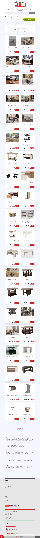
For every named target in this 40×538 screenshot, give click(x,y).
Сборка (21, 9)
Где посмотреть (31, 9)
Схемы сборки (8, 500)
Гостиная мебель (8, 514)
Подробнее (17, 536)
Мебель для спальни (9, 518)
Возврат (25, 9)
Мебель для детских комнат (11, 516)
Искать (32, 13)
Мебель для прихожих (9, 517)
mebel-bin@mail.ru (11, 526)
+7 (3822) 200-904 (11, 528)
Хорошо (21, 536)
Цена (20, 31)
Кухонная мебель (8, 513)
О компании (7, 9)
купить (17, 51)
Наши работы (8, 489)
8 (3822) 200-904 (12, 16)
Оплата (17, 9)
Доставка (12, 9)
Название (24, 31)
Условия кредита (8, 499)
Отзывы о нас (8, 487)
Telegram (15, 18)
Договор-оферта (8, 486)
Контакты (20, 10)
